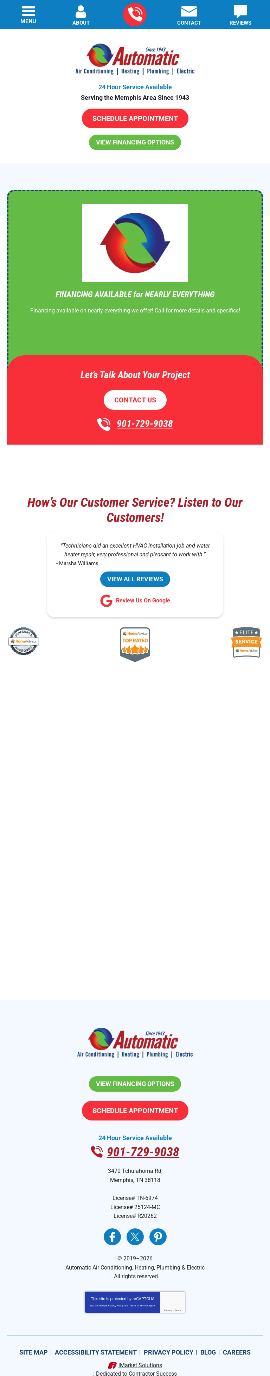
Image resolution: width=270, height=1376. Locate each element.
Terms (178, 1297)
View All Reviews (135, 575)
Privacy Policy (115, 1292)
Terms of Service (138, 1292)
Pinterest (158, 1226)
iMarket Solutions (140, 1351)
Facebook (112, 1226)
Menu (28, 21)
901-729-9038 (135, 14)
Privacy (168, 1297)
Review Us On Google (135, 598)
